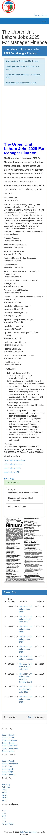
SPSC (4, 801)
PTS (4, 819)
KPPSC (5, 798)
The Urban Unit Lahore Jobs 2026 (25, 609)
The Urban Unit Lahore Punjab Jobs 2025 (25, 666)
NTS (4, 811)
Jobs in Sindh (7, 769)
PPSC (4, 795)
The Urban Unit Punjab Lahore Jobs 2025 (25, 689)
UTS (4, 821)
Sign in (36, 15)
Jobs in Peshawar (9, 740)
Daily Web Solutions (28, 832)
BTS (4, 813)
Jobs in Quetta (8, 743)
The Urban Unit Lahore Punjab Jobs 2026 (25, 619)
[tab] (24, 482)
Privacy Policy (8, 824)
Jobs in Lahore (8, 738)
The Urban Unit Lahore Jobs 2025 (25, 649)
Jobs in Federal (8, 774)
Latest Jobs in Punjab (13, 464)
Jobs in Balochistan (10, 764)
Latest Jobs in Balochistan (14, 460)
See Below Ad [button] (12, 482)
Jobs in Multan (8, 751)
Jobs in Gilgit (7, 772)
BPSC (4, 792)
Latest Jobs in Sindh (12, 468)
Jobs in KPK (7, 766)
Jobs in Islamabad (9, 746)
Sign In (30, 717)
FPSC (4, 790)
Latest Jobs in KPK (11, 472)
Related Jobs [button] (10, 592)
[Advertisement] (24, 112)
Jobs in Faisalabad (10, 748)
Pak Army (6, 784)
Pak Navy (6, 787)
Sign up (44, 15)
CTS (4, 816)
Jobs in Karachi (8, 735)
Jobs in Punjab (8, 761)
